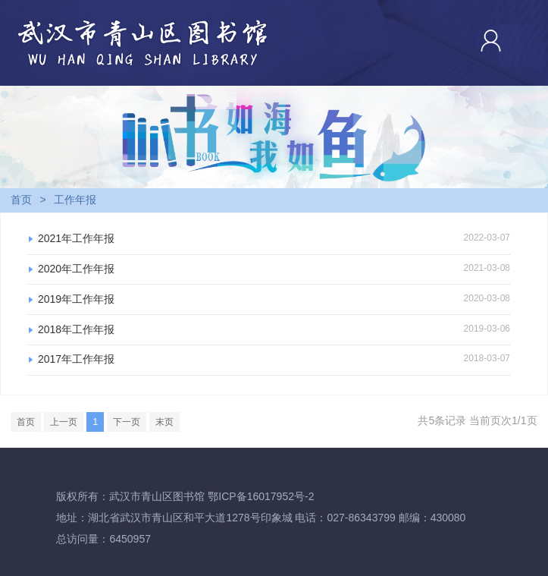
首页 (21, 200)
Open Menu (529, 40)
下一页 (126, 422)
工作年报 (75, 200)
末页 (164, 422)
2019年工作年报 (76, 299)
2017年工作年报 (76, 359)
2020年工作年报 (76, 269)
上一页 (63, 422)
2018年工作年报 (76, 329)
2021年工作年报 (76, 238)
